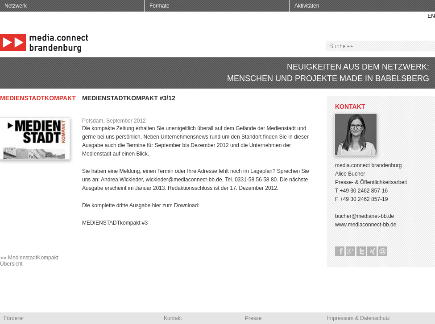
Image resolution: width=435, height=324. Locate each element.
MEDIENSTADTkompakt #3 (115, 223)
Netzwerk (15, 6)
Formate (159, 6)
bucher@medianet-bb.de (364, 216)
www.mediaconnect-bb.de (365, 224)
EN (431, 16)
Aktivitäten (306, 6)
